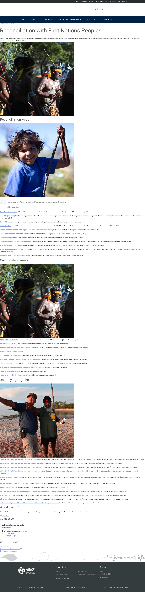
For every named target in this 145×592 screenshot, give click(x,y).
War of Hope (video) (7, 216)
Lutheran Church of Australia (33, 9)
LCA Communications (120, 587)
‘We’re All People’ (6, 238)
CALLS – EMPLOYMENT (63, 578)
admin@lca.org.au (11, 536)
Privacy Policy (71, 587)
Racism (3, 230)
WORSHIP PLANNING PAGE (86, 575)
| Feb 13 (20, 367)
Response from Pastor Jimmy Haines (13, 256)
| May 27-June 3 (16, 375)
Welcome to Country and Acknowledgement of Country (20, 359)
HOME (58, 572)
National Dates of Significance (11, 351)
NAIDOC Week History (8, 344)
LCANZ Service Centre (114, 1)
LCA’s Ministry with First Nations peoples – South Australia (21, 463)
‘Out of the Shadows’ (7, 234)
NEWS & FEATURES (62, 575)
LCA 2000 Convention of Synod (11, 245)
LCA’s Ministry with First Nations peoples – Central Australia (22, 467)
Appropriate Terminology (9, 355)
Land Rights (22, 230)
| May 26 (10, 371)
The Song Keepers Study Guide (11, 477)
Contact (124, 1)
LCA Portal (84, 1)
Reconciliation (11, 230)
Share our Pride (5, 495)
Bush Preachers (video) (8, 212)
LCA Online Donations (101, 1)
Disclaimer (81, 587)
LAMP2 (91, 1)
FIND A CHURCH (83, 572)
